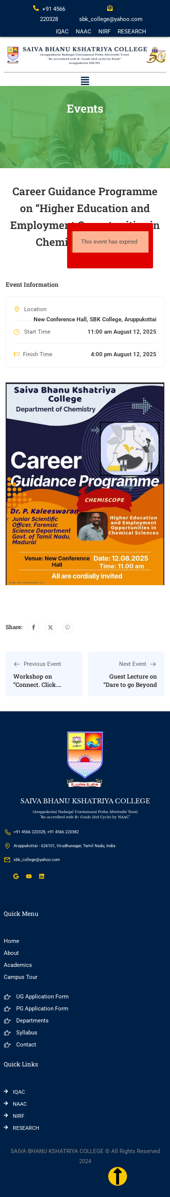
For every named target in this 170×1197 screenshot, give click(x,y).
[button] (84, 81)
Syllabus (20, 1032)
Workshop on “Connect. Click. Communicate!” (35, 684)
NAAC (83, 31)
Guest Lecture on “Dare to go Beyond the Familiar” (130, 684)
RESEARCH (132, 31)
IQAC (62, 31)
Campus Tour (20, 977)
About (11, 953)
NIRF (104, 31)
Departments (26, 1020)
